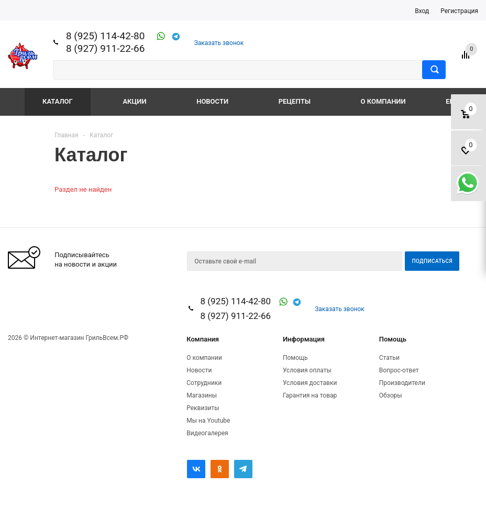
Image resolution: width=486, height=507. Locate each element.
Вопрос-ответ (399, 370)
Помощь (392, 339)
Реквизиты (202, 408)
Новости (212, 101)
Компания (202, 339)
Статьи (389, 357)
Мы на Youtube (208, 420)
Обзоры (390, 395)
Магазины (201, 395)
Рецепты (295, 101)
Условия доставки (310, 383)
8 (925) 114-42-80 (105, 36)
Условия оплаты (307, 370)
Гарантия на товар (310, 395)
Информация (304, 339)
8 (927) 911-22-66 (105, 48)
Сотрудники (204, 383)
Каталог (57, 101)
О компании (383, 101)
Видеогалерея (207, 433)
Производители (402, 383)
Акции (134, 101)
